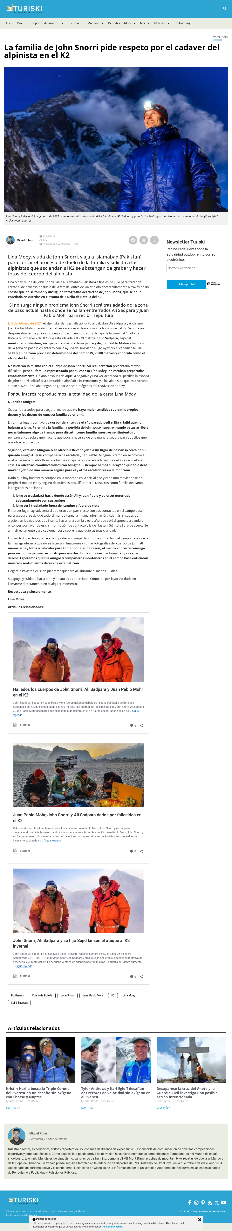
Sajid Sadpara (19, 1002)
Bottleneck (17, 995)
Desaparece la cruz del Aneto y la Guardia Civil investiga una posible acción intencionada (187, 1092)
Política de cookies (113, 1226)
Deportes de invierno (48, 23)
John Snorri (68, 995)
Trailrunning (182, 23)
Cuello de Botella (42, 995)
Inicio (9, 23)
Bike (22, 23)
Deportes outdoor (122, 23)
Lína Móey (129, 995)
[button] (225, 8)
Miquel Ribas (25, 240)
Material (162, 23)
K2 (113, 995)
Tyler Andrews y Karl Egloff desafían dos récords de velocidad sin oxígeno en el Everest (116, 1092)
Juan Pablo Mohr (93, 995)
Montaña (96, 23)
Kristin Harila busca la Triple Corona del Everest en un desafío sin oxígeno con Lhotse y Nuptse (38, 1092)
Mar (145, 23)
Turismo (75, 23)
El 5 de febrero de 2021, (25, 323)
